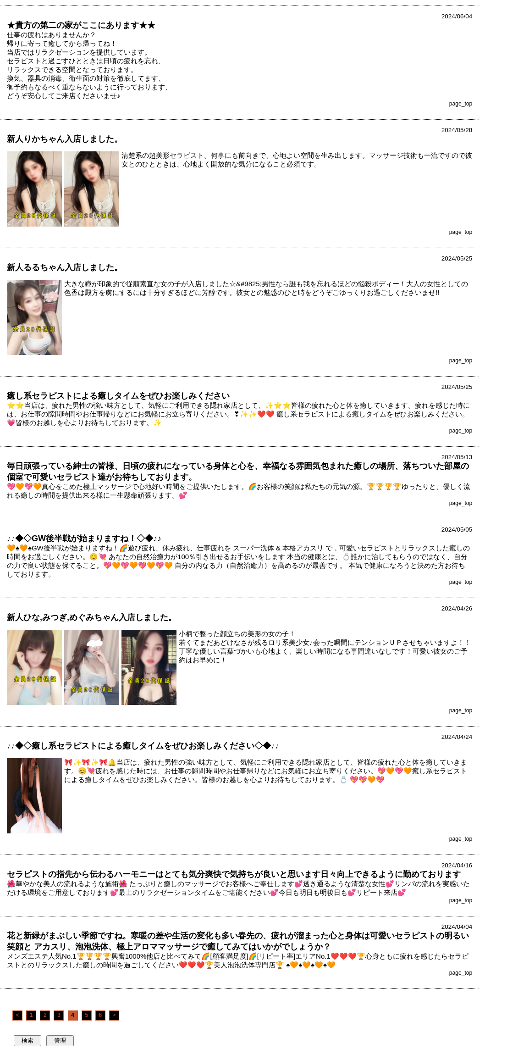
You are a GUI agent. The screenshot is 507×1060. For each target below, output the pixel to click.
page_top (461, 103)
